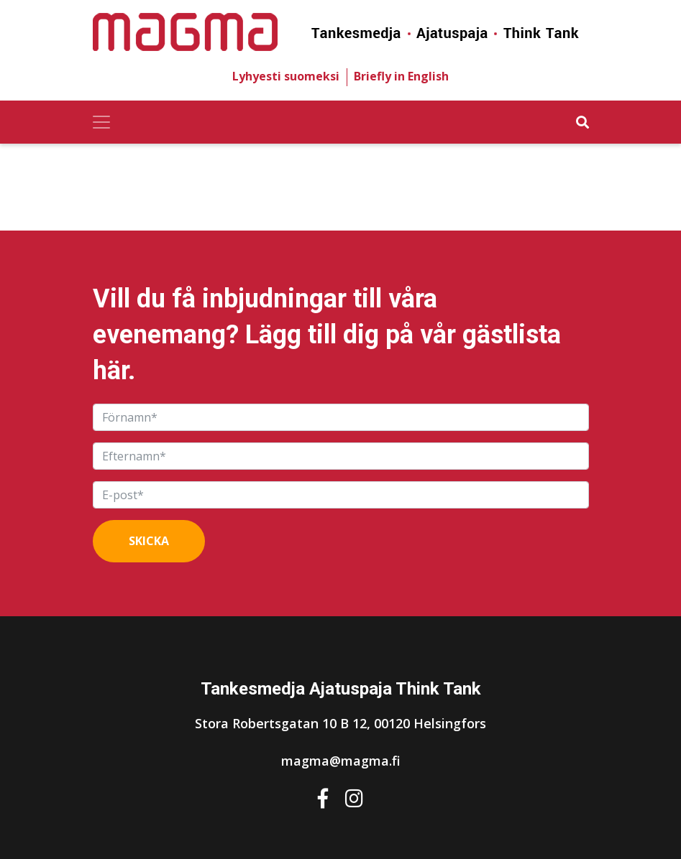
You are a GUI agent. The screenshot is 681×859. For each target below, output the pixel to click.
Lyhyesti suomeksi (285, 76)
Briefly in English (401, 76)
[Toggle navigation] (101, 122)
